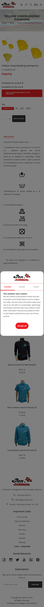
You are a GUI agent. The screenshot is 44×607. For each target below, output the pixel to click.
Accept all (22, 326)
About (36, 287)
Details (22, 287)
